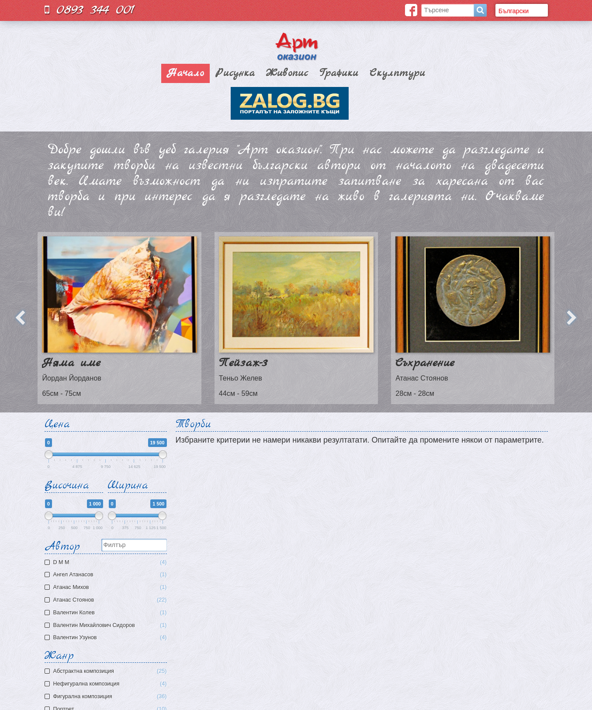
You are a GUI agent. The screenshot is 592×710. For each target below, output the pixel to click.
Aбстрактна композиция (110, 671)
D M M (106, 562)
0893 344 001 (90, 10)
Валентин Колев (106, 612)
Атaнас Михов (106, 587)
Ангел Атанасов (106, 574)
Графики (338, 73)
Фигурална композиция (110, 696)
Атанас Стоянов (106, 600)
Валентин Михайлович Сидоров (106, 625)
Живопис (287, 73)
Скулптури (397, 73)
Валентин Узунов (106, 637)
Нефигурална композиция (110, 684)
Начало (185, 73)
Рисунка (235, 73)
